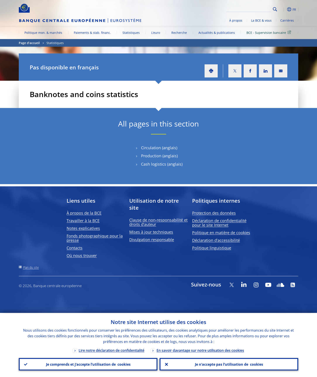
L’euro (155, 33)
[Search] (249, 8)
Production (151, 155)
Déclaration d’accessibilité (216, 240)
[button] (283, 9)
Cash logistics (153, 164)
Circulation (151, 147)
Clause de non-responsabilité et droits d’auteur (158, 222)
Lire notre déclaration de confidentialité (111, 350)
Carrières (287, 20)
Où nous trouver (82, 255)
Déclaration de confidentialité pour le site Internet (219, 223)
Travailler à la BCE (83, 220)
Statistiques (131, 33)
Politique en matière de (221, 232)
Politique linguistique (211, 247)
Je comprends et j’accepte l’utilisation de (88, 364)
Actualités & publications (216, 33)
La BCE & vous (261, 20)
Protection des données (214, 213)
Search (275, 9)
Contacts (75, 247)
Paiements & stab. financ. (92, 33)
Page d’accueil (29, 43)
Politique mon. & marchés (43, 33)
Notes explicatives (83, 228)
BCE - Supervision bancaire (269, 32)
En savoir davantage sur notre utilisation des (200, 350)
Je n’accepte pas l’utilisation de (229, 364)
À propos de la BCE (84, 213)
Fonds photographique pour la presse (95, 238)
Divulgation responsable (151, 239)
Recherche (179, 33)
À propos (235, 20)
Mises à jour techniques (151, 232)
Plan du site (31, 267)
